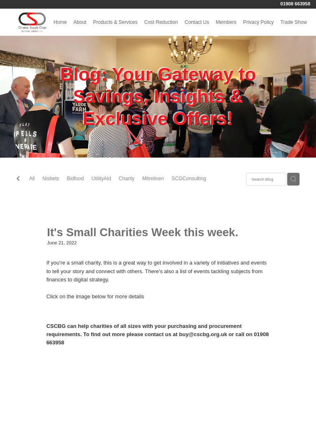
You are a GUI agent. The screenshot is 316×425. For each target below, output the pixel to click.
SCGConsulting (189, 178)
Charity (126, 178)
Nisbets (50, 178)
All (32, 178)
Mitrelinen (153, 178)
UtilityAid (101, 178)
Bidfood (75, 178)
